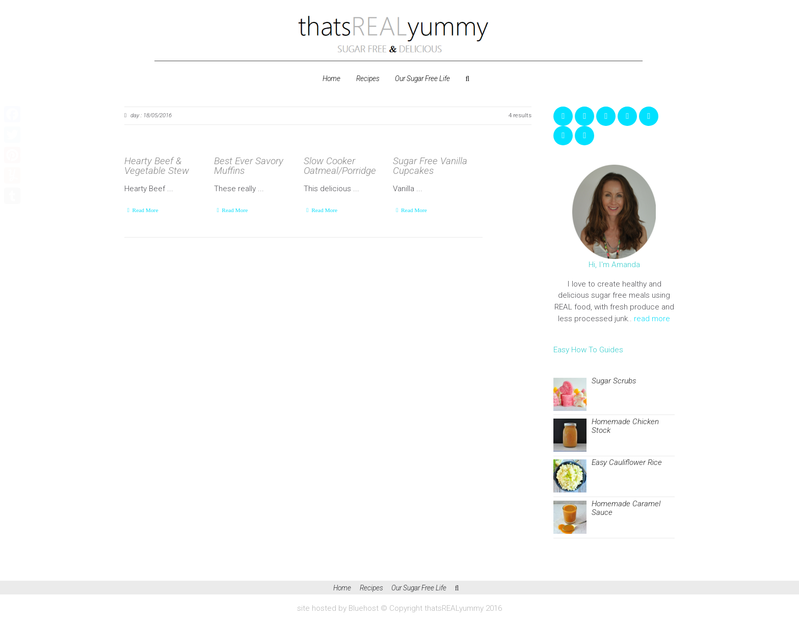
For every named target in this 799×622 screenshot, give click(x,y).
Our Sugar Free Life (422, 78)
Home (331, 78)
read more (652, 318)
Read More (145, 210)
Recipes (368, 78)
